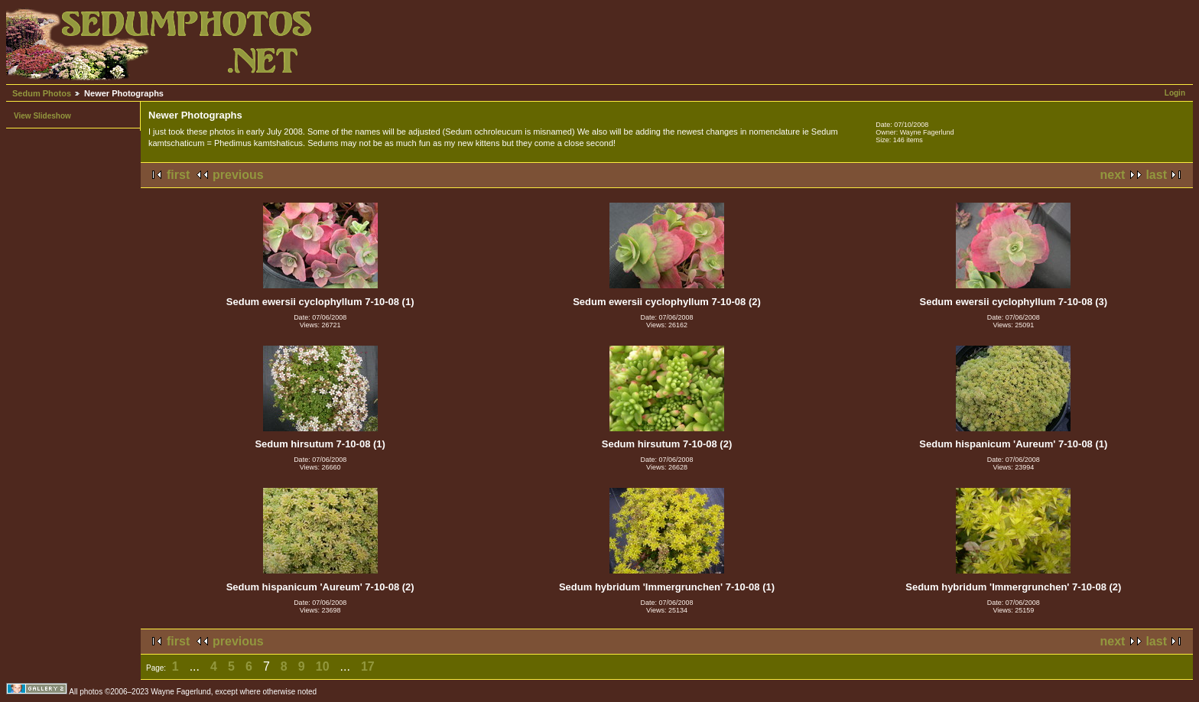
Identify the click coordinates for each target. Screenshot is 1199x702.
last (1156, 174)
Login (1175, 93)
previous (238, 174)
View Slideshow (42, 116)
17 (368, 666)
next (1113, 174)
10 (323, 666)
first (178, 174)
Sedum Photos (41, 93)
